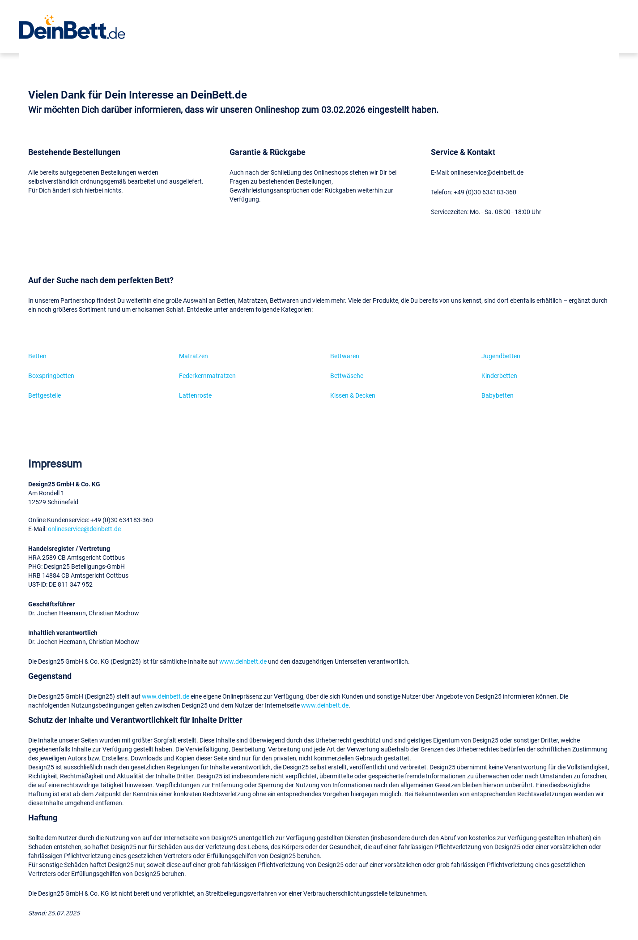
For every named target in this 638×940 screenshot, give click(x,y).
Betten (37, 356)
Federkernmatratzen (207, 375)
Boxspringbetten (51, 375)
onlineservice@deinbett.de (84, 528)
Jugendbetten (500, 356)
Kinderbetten (499, 375)
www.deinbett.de (243, 661)
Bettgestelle (44, 395)
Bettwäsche (346, 375)
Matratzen (193, 356)
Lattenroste (195, 395)
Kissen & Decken (352, 395)
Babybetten (497, 395)
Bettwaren (344, 356)
